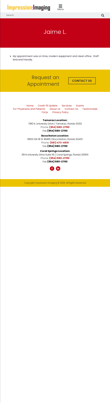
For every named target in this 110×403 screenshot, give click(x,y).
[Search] (102, 15)
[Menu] (60, 7)
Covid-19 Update (47, 105)
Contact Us (71, 109)
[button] (82, 80)
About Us (55, 109)
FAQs (45, 112)
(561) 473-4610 (59, 142)
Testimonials (89, 109)
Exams (80, 105)
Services (67, 105)
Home (29, 105)
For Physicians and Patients (29, 109)
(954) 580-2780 (59, 127)
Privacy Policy (60, 112)
